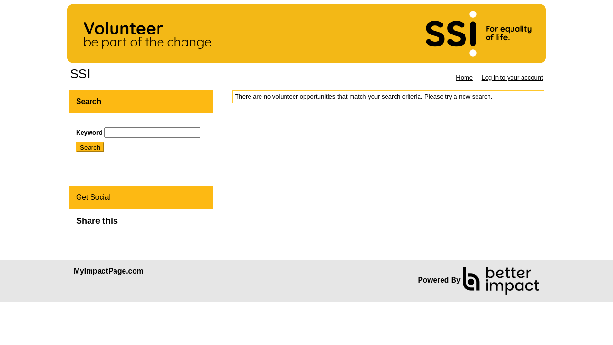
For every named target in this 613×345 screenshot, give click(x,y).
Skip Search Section (104, 123)
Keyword (89, 132)
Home (464, 77)
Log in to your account (512, 77)
